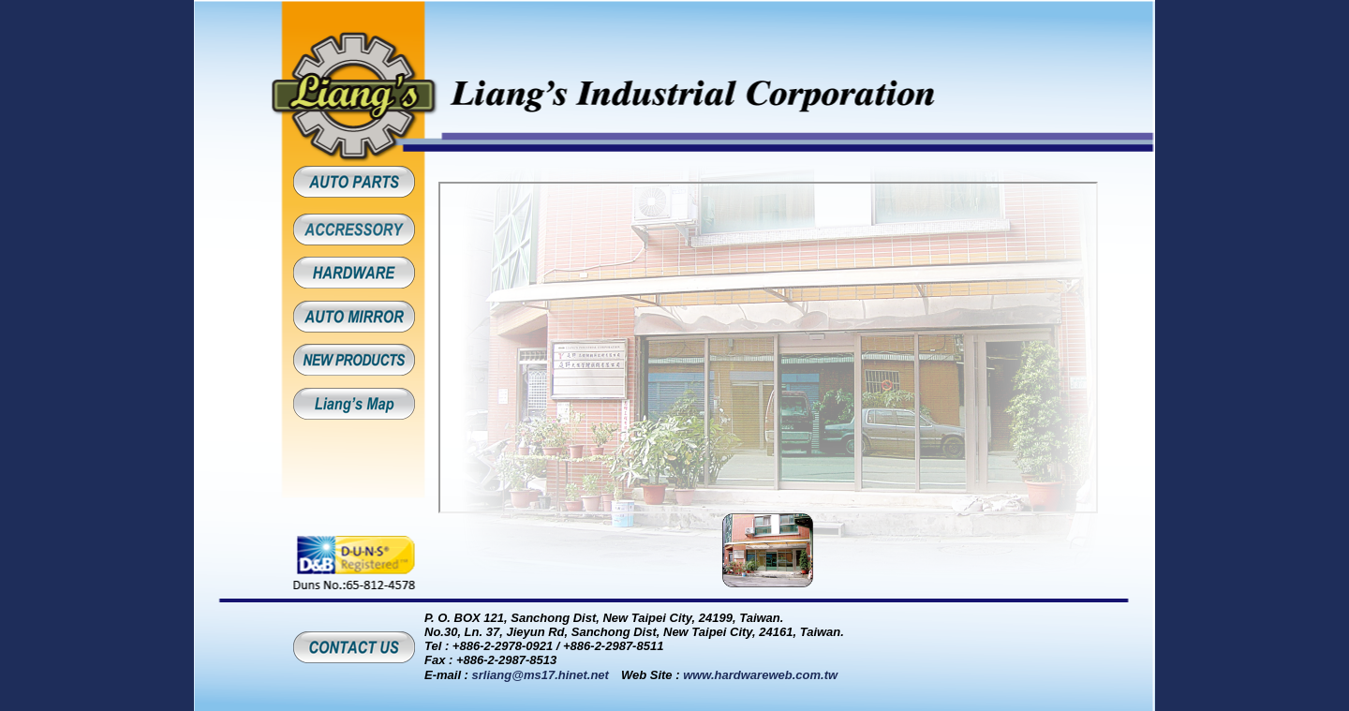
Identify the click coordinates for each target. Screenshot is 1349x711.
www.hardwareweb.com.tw (760, 675)
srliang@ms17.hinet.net (540, 675)
